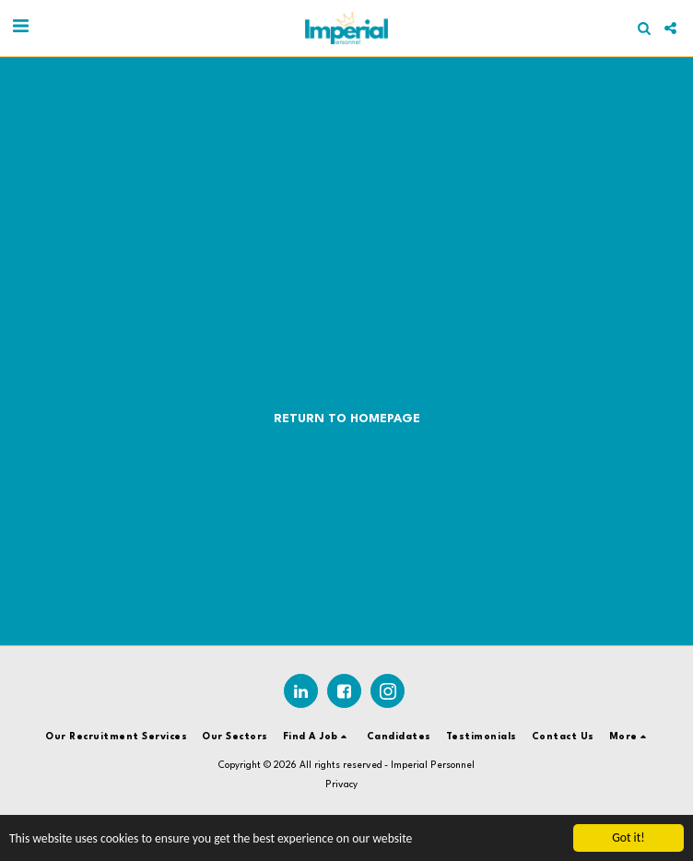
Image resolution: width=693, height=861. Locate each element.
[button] (20, 27)
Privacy (341, 784)
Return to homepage (347, 419)
